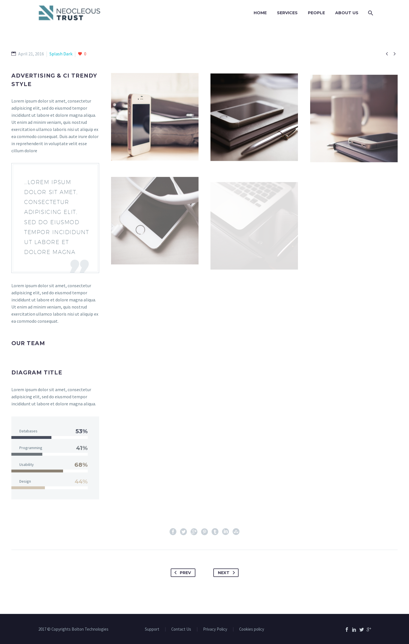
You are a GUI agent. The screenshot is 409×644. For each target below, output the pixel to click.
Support (152, 629)
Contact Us (181, 629)
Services (287, 12)
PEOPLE (316, 12)
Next (227, 572)
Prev (181, 572)
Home (260, 12)
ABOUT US (346, 12)
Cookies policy (251, 629)
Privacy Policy (215, 629)
